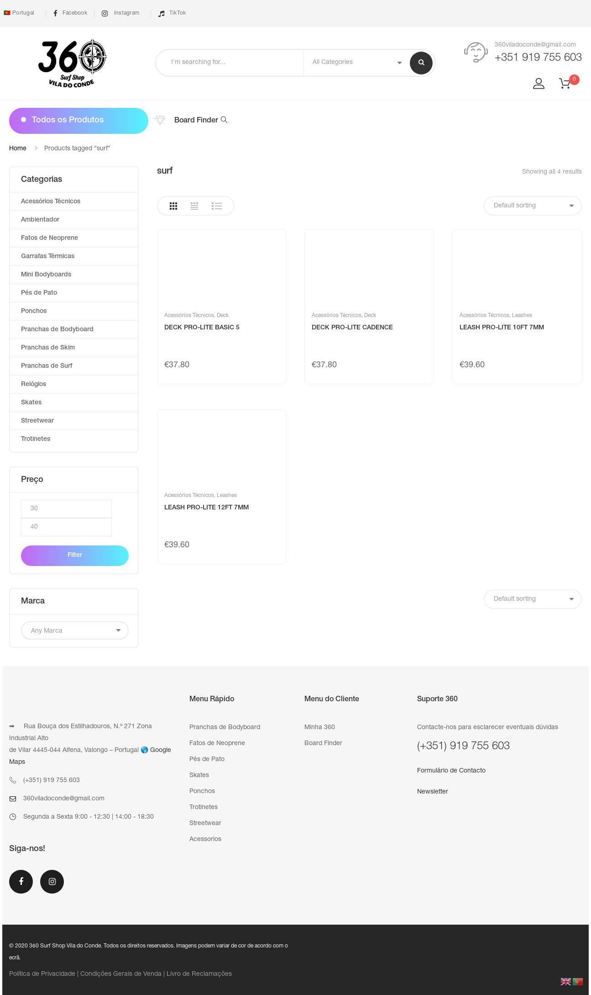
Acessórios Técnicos (189, 315)
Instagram (120, 13)
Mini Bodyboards (46, 275)
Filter (75, 555)
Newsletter (432, 792)
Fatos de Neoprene (49, 238)
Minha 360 (319, 728)
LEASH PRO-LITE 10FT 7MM (502, 328)
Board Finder (201, 121)
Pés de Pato (39, 293)
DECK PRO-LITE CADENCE (352, 328)
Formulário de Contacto (451, 771)
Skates (31, 403)
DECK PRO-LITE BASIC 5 (202, 328)
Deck (223, 315)
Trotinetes (35, 439)
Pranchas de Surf (46, 366)
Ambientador (40, 220)
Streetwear (37, 421)
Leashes (522, 315)
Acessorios (205, 839)
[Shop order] (533, 206)
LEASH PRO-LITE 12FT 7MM (206, 508)
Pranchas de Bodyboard (57, 330)
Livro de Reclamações (199, 974)
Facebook (70, 13)
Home (17, 149)
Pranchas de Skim (48, 348)
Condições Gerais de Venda (121, 974)
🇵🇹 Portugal (18, 13)
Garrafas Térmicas (47, 257)
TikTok (172, 13)
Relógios (33, 384)
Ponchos (34, 311)
